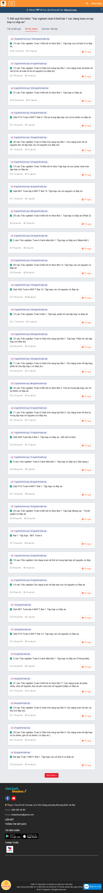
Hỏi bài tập (6, 884)
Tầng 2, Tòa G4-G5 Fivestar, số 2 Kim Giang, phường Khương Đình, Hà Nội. (41, 805)
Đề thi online (31, 29)
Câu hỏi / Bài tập (50, 29)
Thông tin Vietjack (16, 824)
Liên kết (10, 819)
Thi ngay (86, 52)
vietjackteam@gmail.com (22, 814)
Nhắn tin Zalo (92, 886)
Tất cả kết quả (14, 29)
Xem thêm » (51, 775)
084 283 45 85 (18, 810)
